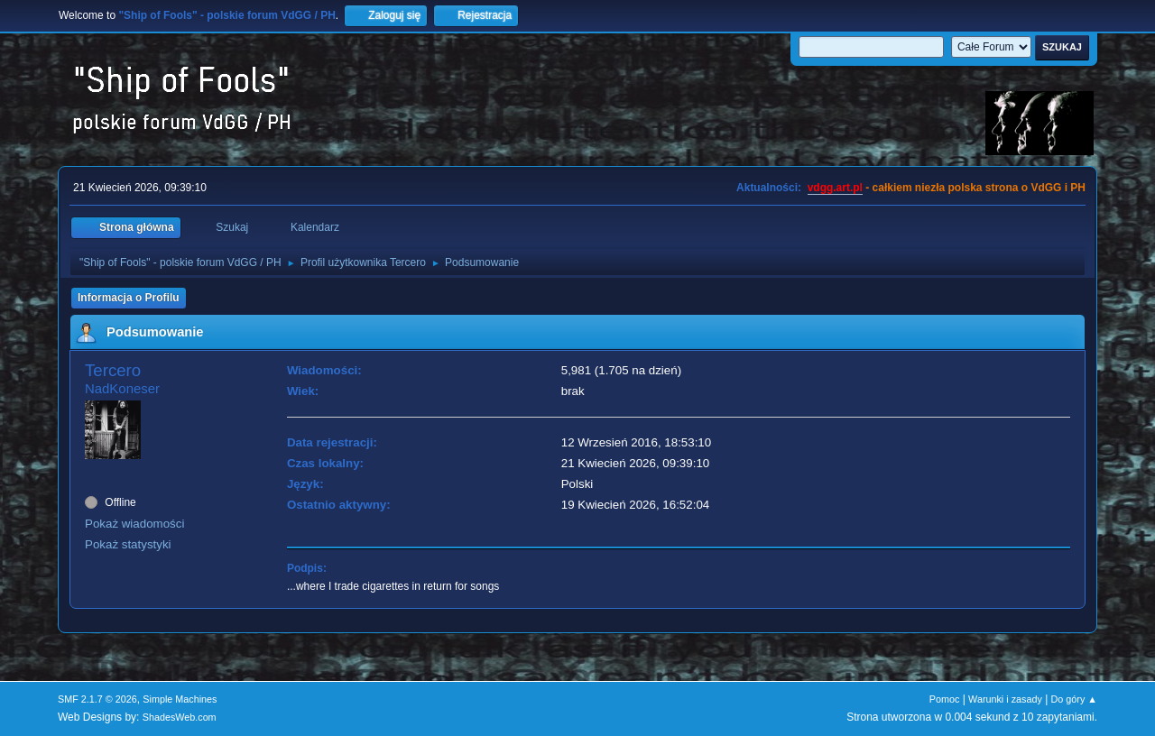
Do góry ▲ (1074, 699)
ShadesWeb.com (180, 717)
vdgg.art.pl (835, 187)
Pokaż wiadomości (134, 523)
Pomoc (944, 699)
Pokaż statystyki (128, 544)
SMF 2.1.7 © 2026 (97, 699)
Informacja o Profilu (129, 297)
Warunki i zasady (1005, 699)
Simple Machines (180, 699)
